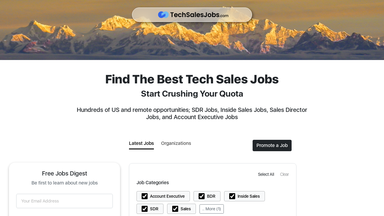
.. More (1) (211, 208)
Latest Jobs (141, 143)
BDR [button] (211, 196)
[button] (266, 174)
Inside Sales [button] (249, 196)
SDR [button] (154, 208)
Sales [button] (186, 208)
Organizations (176, 143)
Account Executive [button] (167, 196)
